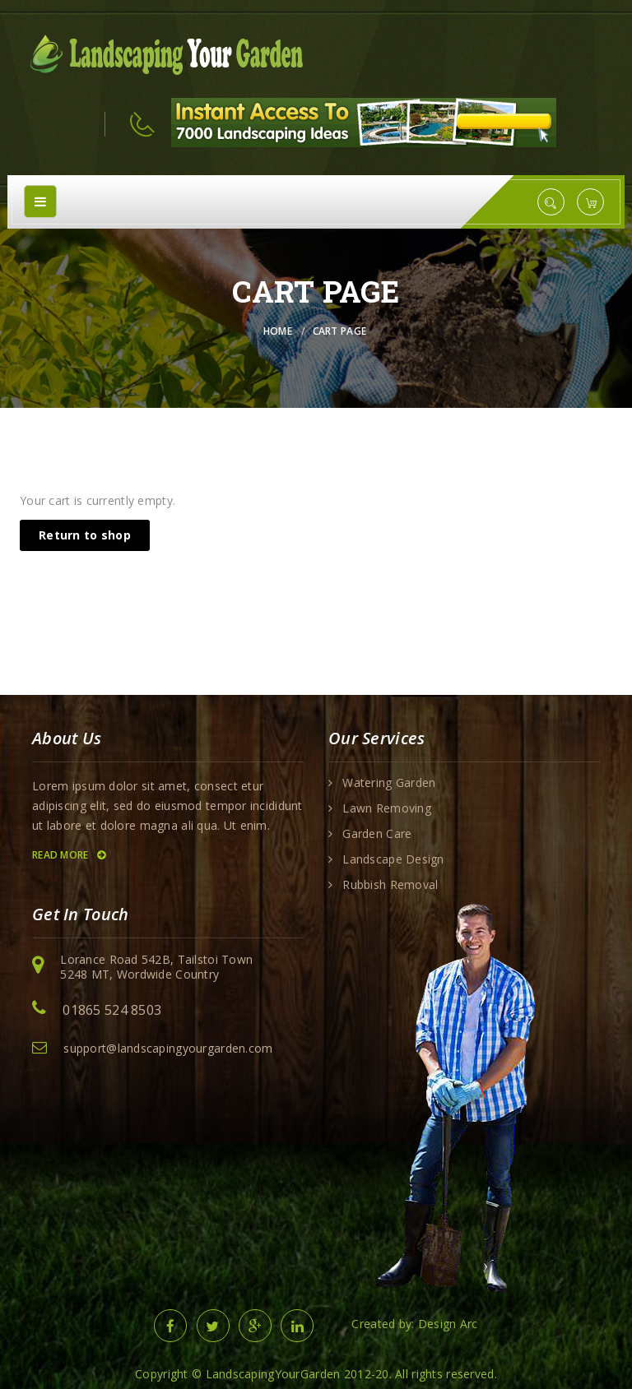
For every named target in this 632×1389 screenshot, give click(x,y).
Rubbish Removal (390, 884)
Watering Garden (388, 782)
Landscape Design (393, 859)
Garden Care (376, 833)
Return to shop (85, 535)
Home (277, 331)
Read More (68, 855)
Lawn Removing (386, 808)
